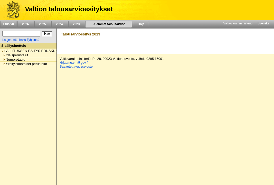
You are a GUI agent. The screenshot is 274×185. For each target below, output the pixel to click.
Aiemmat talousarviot (109, 24)
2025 (42, 24)
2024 (59, 24)
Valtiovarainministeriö (237, 23)
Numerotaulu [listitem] (14, 59)
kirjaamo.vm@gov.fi (74, 62)
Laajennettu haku (14, 40)
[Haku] (21, 33)
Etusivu (8, 24)
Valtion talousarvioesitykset (69, 9)
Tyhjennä (33, 40)
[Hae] (47, 33)
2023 (76, 24)
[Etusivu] (11, 10)
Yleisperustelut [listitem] (15, 55)
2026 (25, 24)
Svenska (263, 23)
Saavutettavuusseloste (76, 66)
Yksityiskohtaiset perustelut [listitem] (25, 64)
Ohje (141, 24)
